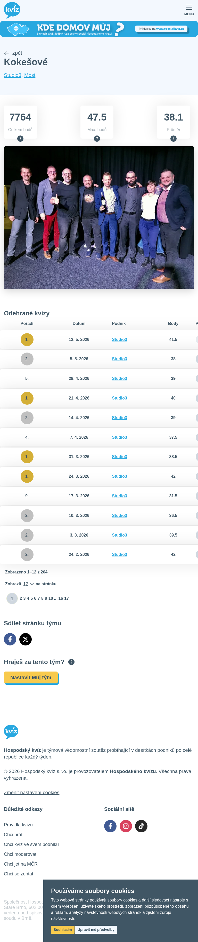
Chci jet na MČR (21, 864)
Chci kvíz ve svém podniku (31, 844)
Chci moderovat (20, 854)
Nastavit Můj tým (30, 678)
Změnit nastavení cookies (31, 792)
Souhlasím (63, 930)
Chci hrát (13, 834)
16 (61, 598)
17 (66, 598)
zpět (13, 53)
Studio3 (12, 75)
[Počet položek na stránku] (30, 584)
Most (29, 75)
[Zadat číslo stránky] (12, 598)
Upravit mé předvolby (96, 930)
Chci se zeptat (18, 874)
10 (50, 598)
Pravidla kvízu (18, 825)
